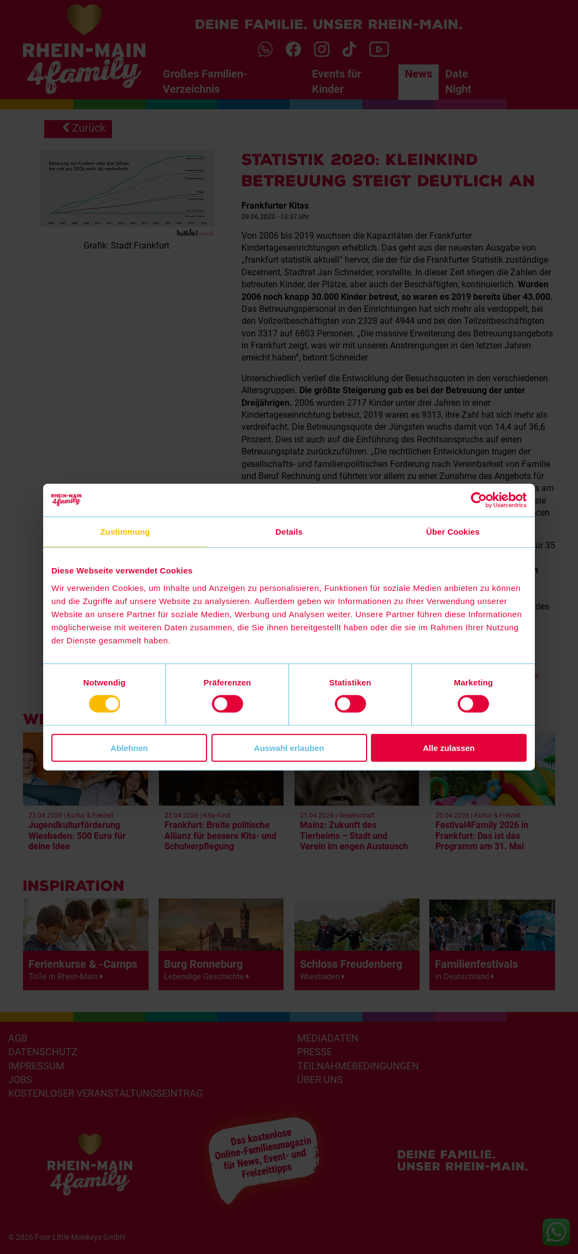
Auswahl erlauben (289, 747)
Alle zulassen (449, 747)
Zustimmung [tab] (125, 531)
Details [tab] (289, 531)
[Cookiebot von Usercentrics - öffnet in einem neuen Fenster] (479, 500)
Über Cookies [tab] (453, 531)
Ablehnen (129, 747)
